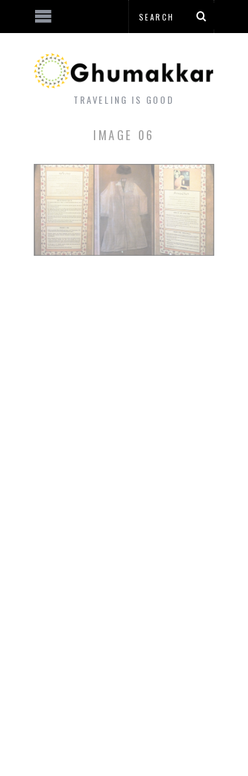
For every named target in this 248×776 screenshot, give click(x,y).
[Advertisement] (109, 726)
